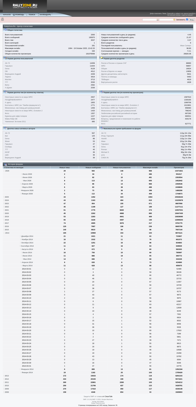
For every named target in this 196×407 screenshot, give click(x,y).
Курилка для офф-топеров (16, 116)
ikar (6, 136)
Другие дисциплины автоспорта (114, 74)
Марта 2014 (27, 266)
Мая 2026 (27, 181)
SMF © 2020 (96, 399)
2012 (7, 379)
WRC (103, 66)
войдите (178, 13)
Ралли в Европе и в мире (111, 71)
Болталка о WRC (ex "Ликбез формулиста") (23, 105)
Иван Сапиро (185, 46)
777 (6, 82)
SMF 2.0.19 (87, 399)
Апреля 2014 (27, 262)
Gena (7, 69)
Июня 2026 (27, 177)
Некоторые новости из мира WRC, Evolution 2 (23, 111)
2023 (7, 203)
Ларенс (8, 77)
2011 (7, 382)
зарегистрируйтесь (190, 13)
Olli (6, 71)
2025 (7, 197)
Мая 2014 (27, 259)
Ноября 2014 (27, 239)
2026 (7, 171)
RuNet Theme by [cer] (98, 403)
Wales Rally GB (11, 119)
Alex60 (104, 139)
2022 (7, 207)
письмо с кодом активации (184, 15)
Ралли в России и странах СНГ (114, 63)
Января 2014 (27, 372)
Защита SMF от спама (93, 396)
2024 (7, 200)
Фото (7, 113)
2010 (7, 386)
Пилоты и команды (109, 77)
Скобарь (8, 147)
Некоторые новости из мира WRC (19, 97)
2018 (7, 220)
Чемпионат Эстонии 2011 (15, 122)
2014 (7, 233)
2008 (7, 392)
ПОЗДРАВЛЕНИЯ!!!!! (13, 100)
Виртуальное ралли (109, 82)
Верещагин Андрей (13, 74)
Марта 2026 (27, 187)
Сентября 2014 (27, 246)
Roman (104, 149)
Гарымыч (9, 66)
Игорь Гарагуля (107, 136)
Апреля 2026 (27, 184)
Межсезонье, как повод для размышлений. (22, 108)
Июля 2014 (27, 252)
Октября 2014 (27, 243)
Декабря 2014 (27, 236)
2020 (7, 213)
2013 (7, 376)
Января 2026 (27, 194)
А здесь (8, 102)
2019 (7, 217)
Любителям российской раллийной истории (119, 113)
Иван (103, 141)
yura (103, 155)
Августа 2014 (27, 249)
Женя (7, 141)
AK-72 (7, 63)
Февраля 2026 (27, 190)
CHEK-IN (104, 158)
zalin (7, 155)
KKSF (7, 152)
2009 (7, 389)
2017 (7, 223)
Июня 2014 (27, 256)
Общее (104, 69)
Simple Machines (107, 399)
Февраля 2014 (27, 369)
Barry (7, 85)
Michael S (105, 152)
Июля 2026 (27, 174)
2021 (7, 210)
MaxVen (8, 79)
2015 (7, 230)
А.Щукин (8, 88)
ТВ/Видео (105, 79)
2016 (7, 226)
